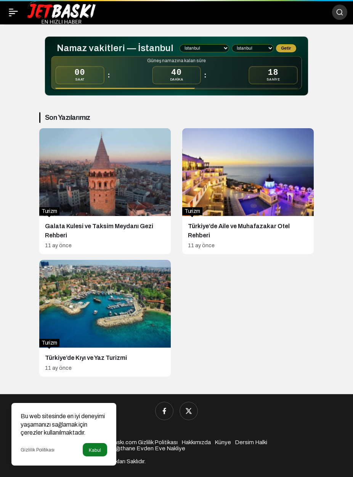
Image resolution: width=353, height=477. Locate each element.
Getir (286, 48)
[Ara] (339, 12)
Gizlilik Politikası (38, 450)
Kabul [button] (95, 450)
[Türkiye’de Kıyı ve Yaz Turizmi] (105, 318)
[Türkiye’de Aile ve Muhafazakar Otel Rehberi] (248, 191)
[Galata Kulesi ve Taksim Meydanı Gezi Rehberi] (105, 191)
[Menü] (13, 12)
